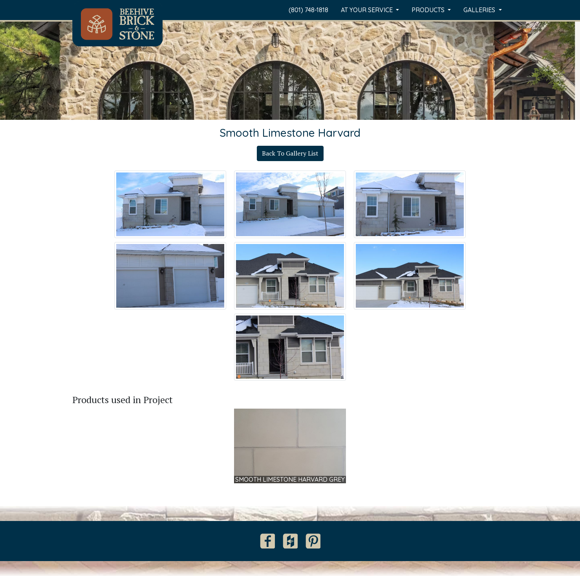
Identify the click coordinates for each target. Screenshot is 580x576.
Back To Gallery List (290, 153)
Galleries (480, 10)
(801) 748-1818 (308, 10)
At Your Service (367, 10)
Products (429, 10)
